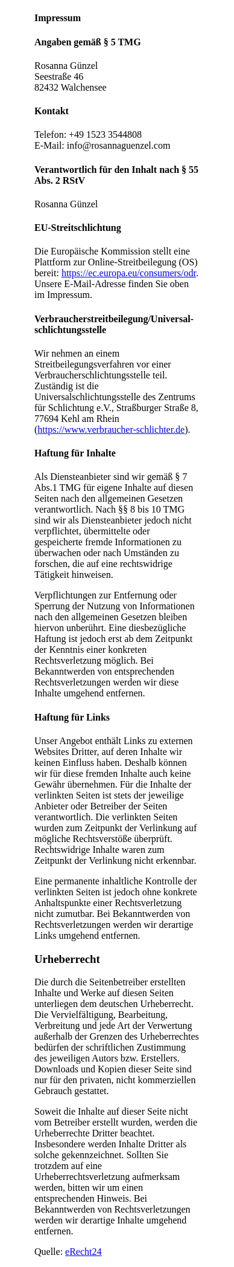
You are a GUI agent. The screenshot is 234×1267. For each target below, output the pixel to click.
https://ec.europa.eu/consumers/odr (129, 273)
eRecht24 (83, 1251)
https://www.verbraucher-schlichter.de (111, 429)
